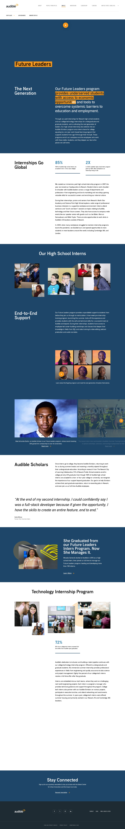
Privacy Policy (63, 825)
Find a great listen (105, 811)
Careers (94, 5)
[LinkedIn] (71, 811)
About (40, 5)
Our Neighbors (22, 15)
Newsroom (73, 5)
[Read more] (46, 418)
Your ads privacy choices (50, 825)
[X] (60, 811)
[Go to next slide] (119, 423)
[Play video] (62, 49)
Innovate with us (33, 15)
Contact (92, 811)
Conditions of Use (74, 825)
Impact (64, 5)
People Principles (51, 5)
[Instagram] (65, 811)
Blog (97, 811)
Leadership (84, 5)
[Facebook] (54, 811)
